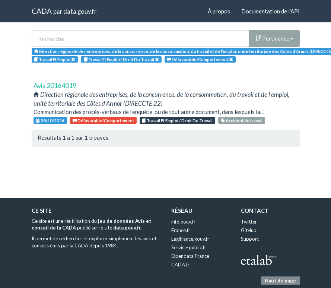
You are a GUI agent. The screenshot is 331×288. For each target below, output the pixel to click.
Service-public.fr (188, 247)
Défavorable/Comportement (103, 120)
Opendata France (190, 256)
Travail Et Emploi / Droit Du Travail (177, 120)
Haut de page (280, 281)
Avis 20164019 (55, 85)
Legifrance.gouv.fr (190, 239)
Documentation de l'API (270, 11)
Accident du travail (241, 120)
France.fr (180, 230)
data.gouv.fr (79, 11)
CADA (42, 11)
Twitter (249, 222)
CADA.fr (180, 265)
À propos (219, 11)
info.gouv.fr (183, 222)
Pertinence (274, 38)
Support (250, 239)
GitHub (249, 230)
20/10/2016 (50, 120)
